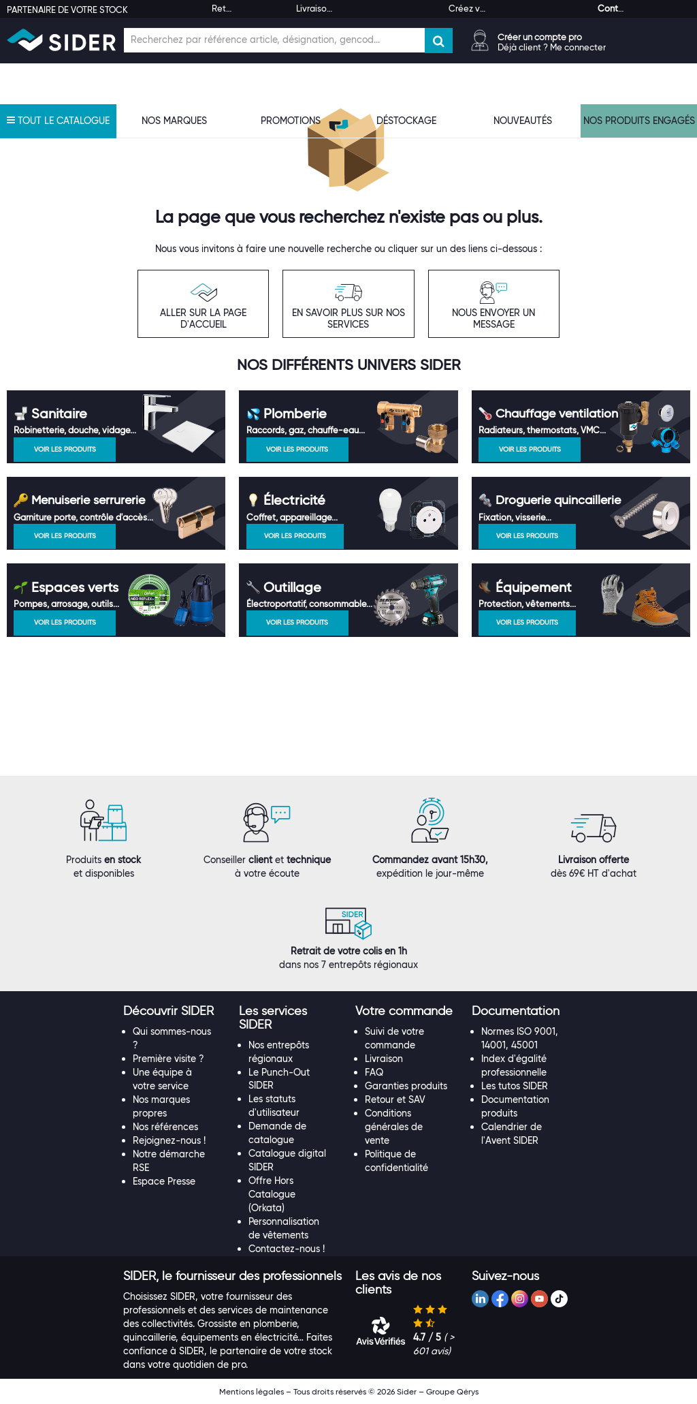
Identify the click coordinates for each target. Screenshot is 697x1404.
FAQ (374, 1072)
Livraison (384, 1058)
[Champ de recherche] (274, 40)
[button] (168, 1010)
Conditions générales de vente (394, 1126)
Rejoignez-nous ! (169, 1140)
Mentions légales (251, 1391)
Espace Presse (164, 1181)
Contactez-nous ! (286, 1249)
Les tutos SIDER (514, 1086)
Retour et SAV (395, 1099)
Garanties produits (406, 1086)
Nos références (165, 1127)
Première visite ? (168, 1058)
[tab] (174, 1011)
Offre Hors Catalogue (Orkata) (271, 1194)
